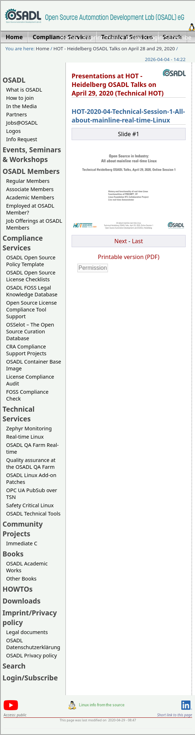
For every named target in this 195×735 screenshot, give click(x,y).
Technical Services (19, 414)
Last (137, 241)
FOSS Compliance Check (27, 395)
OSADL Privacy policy (31, 655)
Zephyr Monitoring (29, 428)
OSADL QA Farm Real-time (32, 448)
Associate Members (30, 189)
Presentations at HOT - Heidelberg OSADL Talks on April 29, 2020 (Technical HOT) (118, 84)
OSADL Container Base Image (33, 365)
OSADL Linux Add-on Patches (31, 478)
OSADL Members (31, 171)
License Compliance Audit (30, 380)
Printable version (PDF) (128, 257)
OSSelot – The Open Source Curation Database (30, 331)
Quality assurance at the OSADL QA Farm (30, 463)
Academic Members (30, 197)
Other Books (21, 578)
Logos (13, 131)
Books (13, 554)
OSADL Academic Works (26, 567)
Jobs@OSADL (22, 122)
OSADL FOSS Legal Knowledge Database (32, 291)
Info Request (21, 139)
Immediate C (21, 543)
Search (14, 666)
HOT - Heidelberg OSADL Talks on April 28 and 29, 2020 (114, 48)
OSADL (14, 80)
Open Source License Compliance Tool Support (31, 309)
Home (68, 37)
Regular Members (28, 180)
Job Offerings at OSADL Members (34, 224)
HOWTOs (18, 589)
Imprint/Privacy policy (112, 37)
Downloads (22, 601)
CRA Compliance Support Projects (26, 350)
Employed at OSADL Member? (30, 209)
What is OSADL (24, 89)
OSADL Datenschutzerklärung (33, 644)
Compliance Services (23, 243)
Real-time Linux (25, 436)
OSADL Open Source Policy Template (30, 261)
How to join (20, 97)
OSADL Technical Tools (33, 513)
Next (120, 241)
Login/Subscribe (169, 37)
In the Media (21, 106)
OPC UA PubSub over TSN (31, 493)
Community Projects (23, 528)
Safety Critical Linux (30, 505)
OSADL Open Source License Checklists (30, 276)
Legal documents (27, 632)
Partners (16, 114)
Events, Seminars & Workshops (32, 154)
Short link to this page (174, 714)
